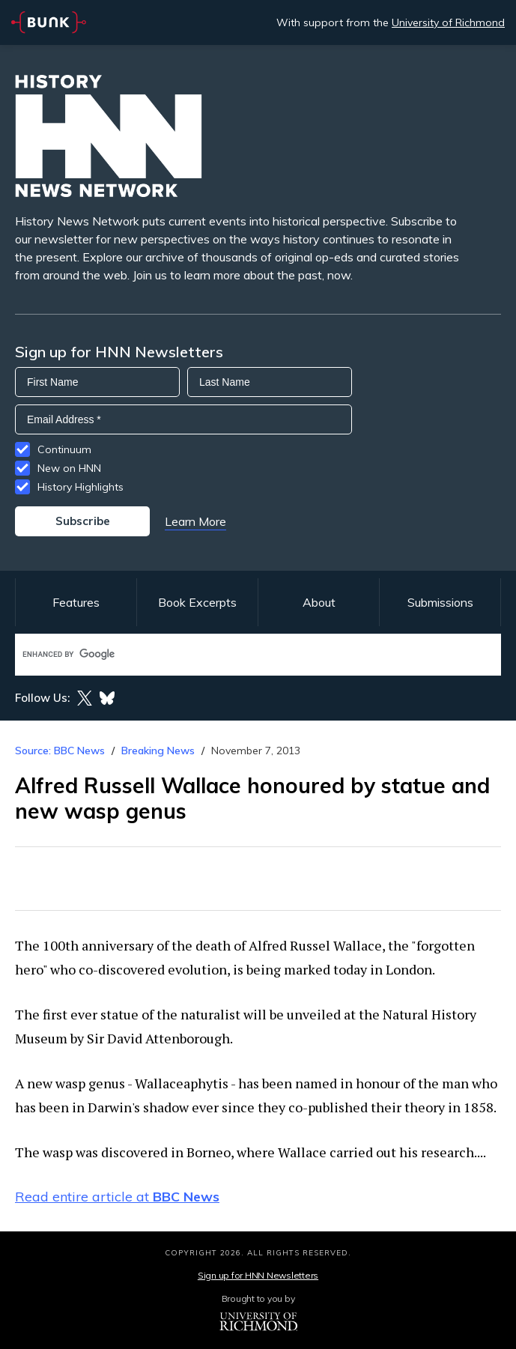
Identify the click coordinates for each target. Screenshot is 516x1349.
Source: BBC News (60, 750)
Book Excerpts (197, 602)
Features (76, 602)
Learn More (195, 521)
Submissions (440, 602)
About (319, 602)
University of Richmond (448, 22)
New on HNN (69, 468)
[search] (242, 654)
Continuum (64, 449)
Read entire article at (117, 1196)
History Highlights (80, 487)
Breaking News (158, 750)
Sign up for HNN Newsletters (258, 1275)
